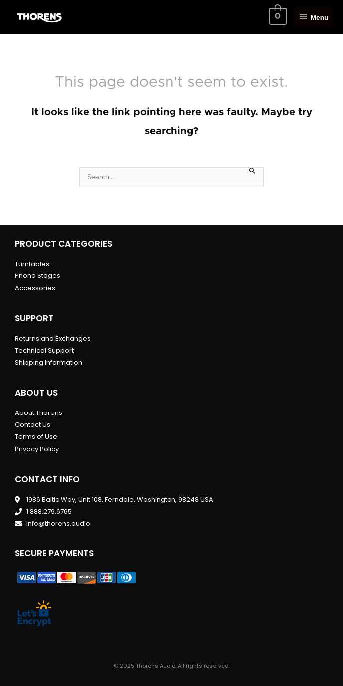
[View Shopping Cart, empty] (276, 17)
